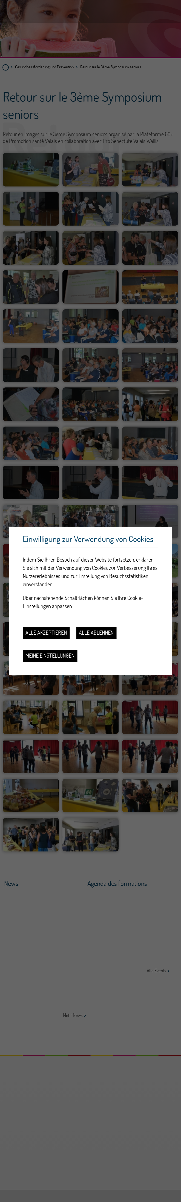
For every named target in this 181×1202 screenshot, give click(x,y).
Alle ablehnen (96, 632)
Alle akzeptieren (46, 632)
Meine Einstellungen (49, 655)
